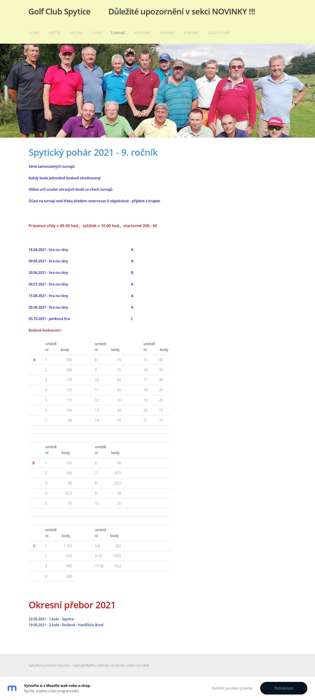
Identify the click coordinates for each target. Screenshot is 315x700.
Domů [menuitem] (34, 33)
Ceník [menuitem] (97, 33)
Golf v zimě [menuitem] (219, 33)
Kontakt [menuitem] (192, 33)
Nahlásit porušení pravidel (232, 688)
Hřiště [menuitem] (55, 33)
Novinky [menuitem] (167, 33)
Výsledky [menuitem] (143, 33)
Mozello (63, 665)
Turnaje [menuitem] (118, 33)
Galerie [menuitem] (77, 33)
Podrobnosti (283, 688)
